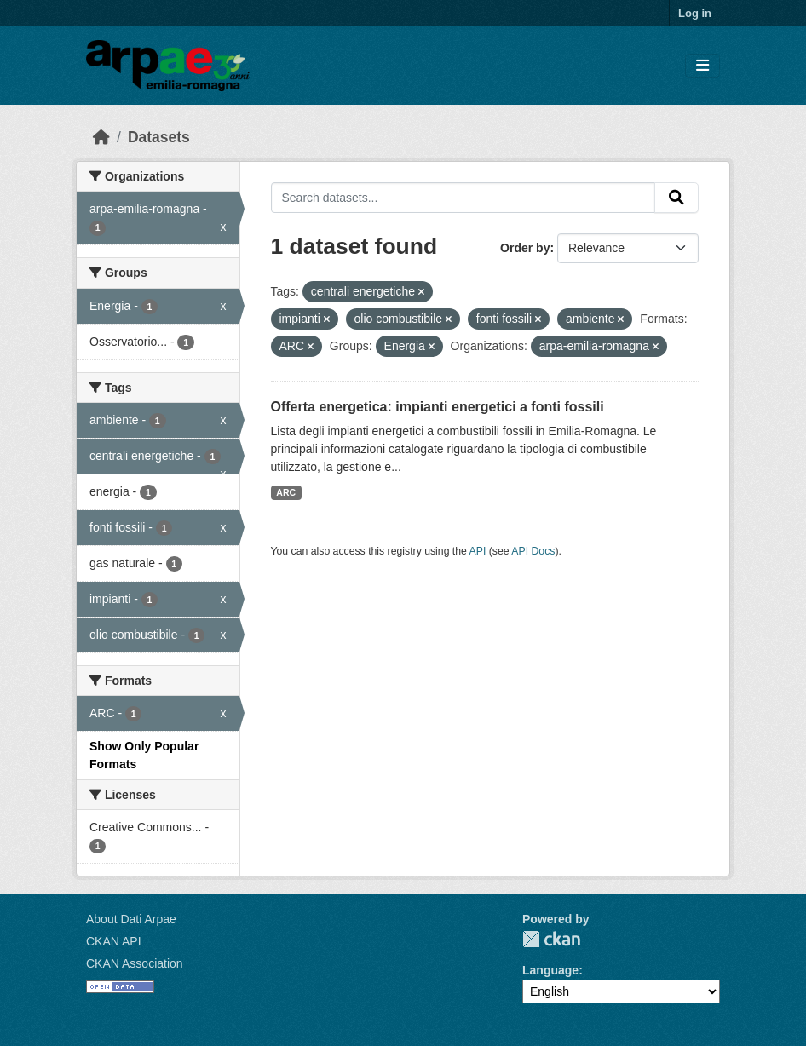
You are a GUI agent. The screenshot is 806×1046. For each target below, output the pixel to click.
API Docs (533, 551)
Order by (525, 248)
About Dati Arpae (131, 919)
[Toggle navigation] (702, 66)
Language (550, 970)
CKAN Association (134, 963)
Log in (694, 13)
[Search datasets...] (463, 197)
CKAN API (113, 941)
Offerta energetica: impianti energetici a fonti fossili (437, 406)
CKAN (551, 939)
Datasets (159, 137)
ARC (286, 492)
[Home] (101, 137)
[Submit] (676, 197)
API (477, 551)
